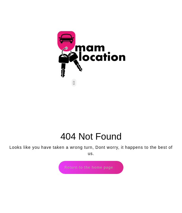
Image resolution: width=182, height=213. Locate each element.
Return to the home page (94, 165)
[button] (74, 83)
